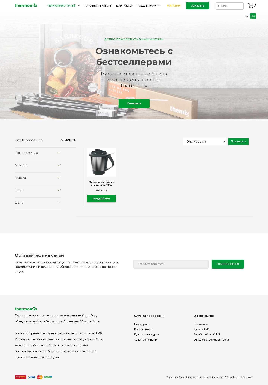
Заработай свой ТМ (207, 334)
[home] (26, 5)
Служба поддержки (149, 316)
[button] (63, 5)
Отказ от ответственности (211, 339)
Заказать (197, 5)
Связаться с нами (145, 339)
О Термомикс (204, 316)
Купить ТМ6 (201, 329)
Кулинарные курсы (146, 334)
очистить (68, 140)
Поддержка (142, 324)
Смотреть (134, 103)
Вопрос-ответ (143, 329)
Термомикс (201, 324)
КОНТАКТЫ (124, 5)
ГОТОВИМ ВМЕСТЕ (97, 5)
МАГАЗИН (173, 5)
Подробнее (101, 198)
